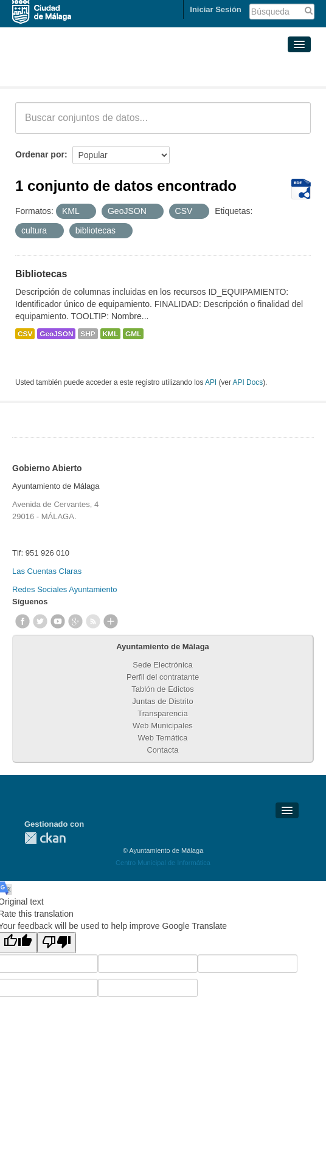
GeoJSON (56, 333)
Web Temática (163, 737)
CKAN (45, 838)
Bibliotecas (41, 274)
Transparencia (162, 713)
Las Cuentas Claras (47, 571)
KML (111, 333)
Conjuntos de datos (69, 71)
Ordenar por (39, 154)
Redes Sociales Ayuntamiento (64, 589)
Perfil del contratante (163, 676)
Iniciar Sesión (215, 9)
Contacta (162, 749)
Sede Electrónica (162, 664)
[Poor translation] (56, 942)
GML (133, 333)
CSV (25, 333)
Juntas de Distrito (162, 701)
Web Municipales (163, 725)
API (211, 382)
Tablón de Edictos (162, 689)
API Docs (248, 382)
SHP (87, 333)
